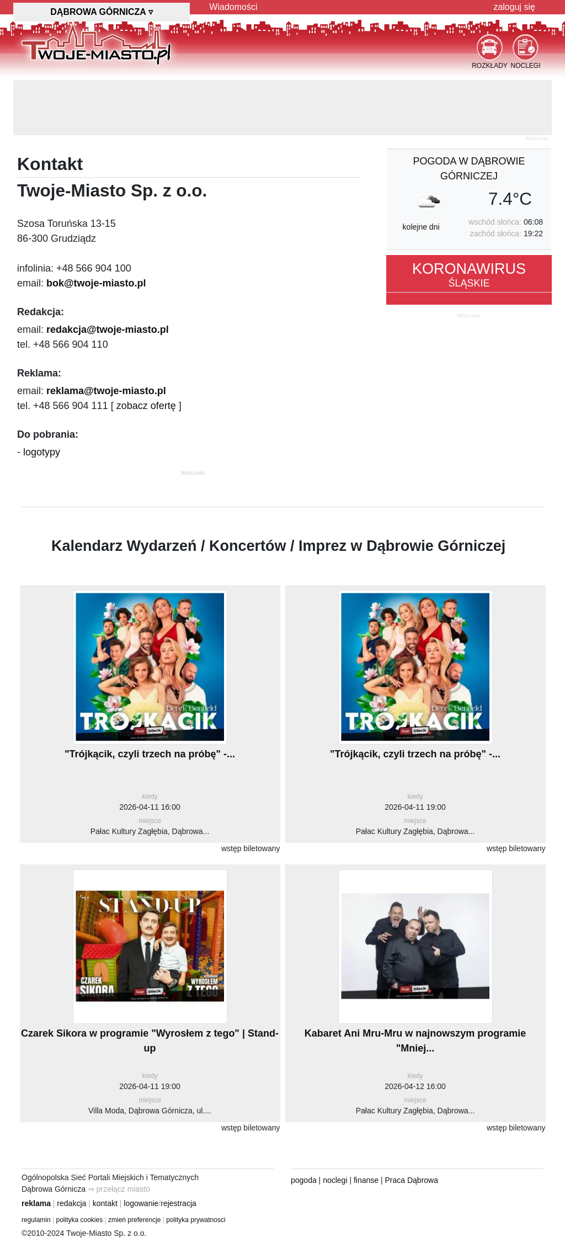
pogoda (304, 1180)
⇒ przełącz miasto (119, 1189)
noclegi (335, 1180)
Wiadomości (233, 7)
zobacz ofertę (146, 405)
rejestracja (178, 1203)
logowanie (141, 1203)
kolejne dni (421, 226)
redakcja (71, 1203)
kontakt (105, 1203)
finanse (366, 1180)
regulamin (36, 1220)
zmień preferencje (134, 1220)
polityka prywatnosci (195, 1220)
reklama (36, 1203)
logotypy (41, 452)
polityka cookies (79, 1220)
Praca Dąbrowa (412, 1180)
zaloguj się (514, 7)
